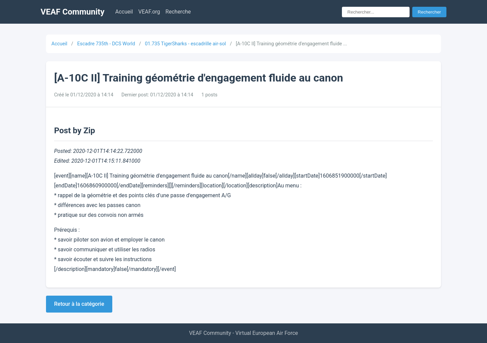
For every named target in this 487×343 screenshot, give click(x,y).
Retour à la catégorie (79, 304)
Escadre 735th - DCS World (106, 44)
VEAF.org (149, 11)
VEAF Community (73, 12)
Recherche (178, 11)
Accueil (124, 11)
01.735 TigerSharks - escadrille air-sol (185, 44)
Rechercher (429, 12)
